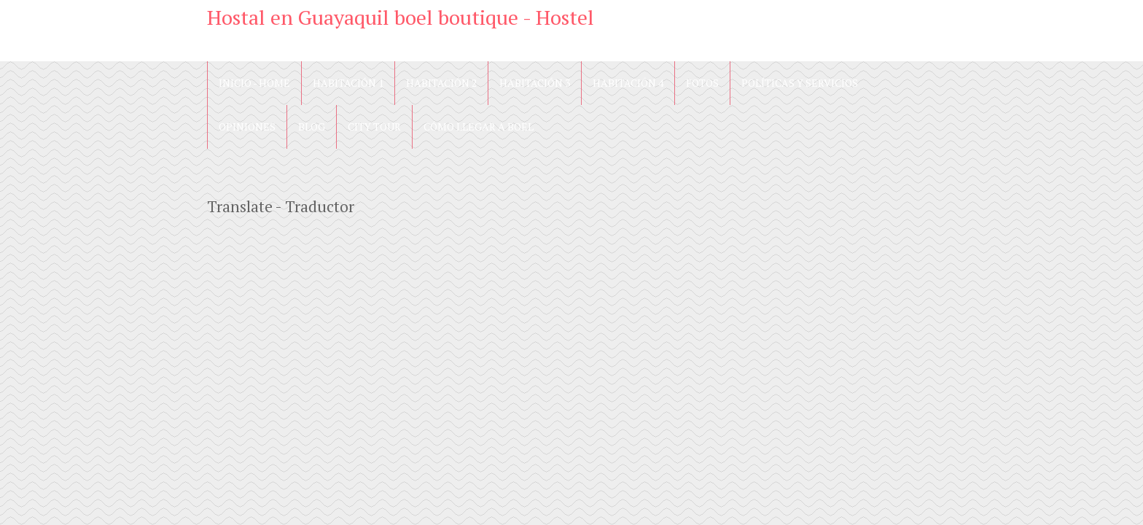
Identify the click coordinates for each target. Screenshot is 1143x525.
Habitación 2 (441, 83)
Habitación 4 (628, 83)
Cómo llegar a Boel (479, 126)
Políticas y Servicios (799, 83)
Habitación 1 (348, 83)
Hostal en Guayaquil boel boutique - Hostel (400, 17)
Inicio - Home (254, 83)
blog (311, 126)
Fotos (702, 83)
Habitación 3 (534, 83)
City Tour (374, 126)
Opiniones (247, 126)
